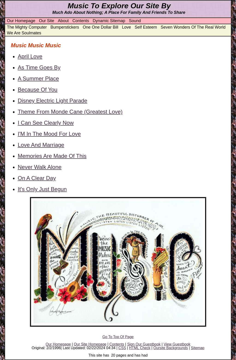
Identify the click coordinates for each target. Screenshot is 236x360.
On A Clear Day (37, 178)
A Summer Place (38, 78)
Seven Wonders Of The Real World (193, 27)
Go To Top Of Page (118, 337)
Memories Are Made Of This (52, 156)
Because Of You (37, 89)
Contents (80, 20)
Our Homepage (21, 20)
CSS (122, 348)
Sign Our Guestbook (144, 344)
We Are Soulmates (24, 33)
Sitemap (197, 348)
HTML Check (139, 348)
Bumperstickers (64, 27)
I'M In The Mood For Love (49, 134)
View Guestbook (177, 344)
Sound (135, 20)
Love (126, 27)
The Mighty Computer (27, 27)
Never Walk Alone (40, 167)
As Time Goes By (39, 67)
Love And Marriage (41, 145)
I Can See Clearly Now (46, 123)
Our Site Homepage (90, 344)
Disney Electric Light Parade (52, 100)
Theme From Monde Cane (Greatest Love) (70, 112)
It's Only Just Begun (42, 189)
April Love (30, 56)
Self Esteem (146, 27)
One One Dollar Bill (100, 27)
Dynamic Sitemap (109, 20)
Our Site (46, 20)
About (63, 20)
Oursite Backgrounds (170, 348)
